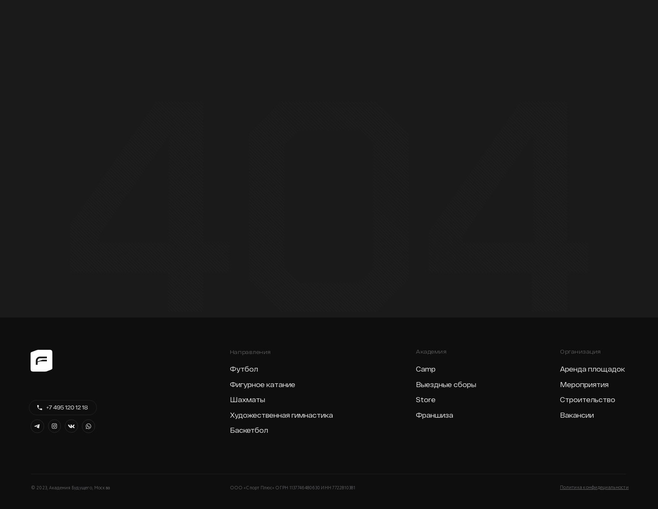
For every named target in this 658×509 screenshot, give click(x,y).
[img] (42, 13)
